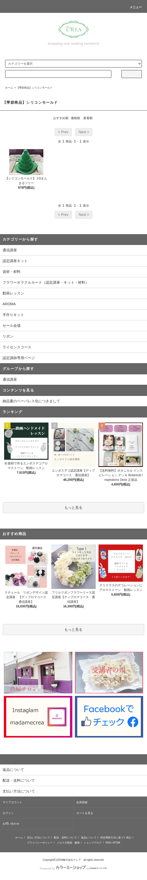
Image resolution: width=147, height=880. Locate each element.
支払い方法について (38, 837)
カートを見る (84, 813)
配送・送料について (65, 837)
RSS (108, 842)
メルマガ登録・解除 (68, 842)
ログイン (8, 813)
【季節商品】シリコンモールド (34, 87)
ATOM (116, 842)
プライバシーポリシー (40, 842)
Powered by (73, 868)
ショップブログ (93, 842)
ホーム (9, 87)
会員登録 (81, 802)
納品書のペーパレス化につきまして (31, 401)
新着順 (88, 118)
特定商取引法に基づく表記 (115, 837)
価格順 (75, 118)
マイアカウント (12, 802)
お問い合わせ (11, 823)
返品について (88, 837)
